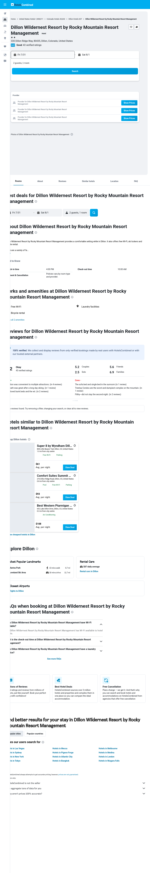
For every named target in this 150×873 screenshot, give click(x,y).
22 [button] (49, 105)
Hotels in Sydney (24, 758)
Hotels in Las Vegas (25, 754)
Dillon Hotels (84, 19)
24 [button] (63, 105)
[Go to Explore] (5, 38)
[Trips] (5, 46)
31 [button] (63, 112)
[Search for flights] (5, 13)
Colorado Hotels (63, 19)
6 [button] (35, 91)
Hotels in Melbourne (111, 754)
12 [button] (28, 98)
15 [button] (49, 98)
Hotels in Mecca (66, 754)
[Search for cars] (5, 26)
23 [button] (56, 105)
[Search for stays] (5, 20)
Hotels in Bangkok (67, 766)
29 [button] (49, 112)
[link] (32, 537)
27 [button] (35, 112)
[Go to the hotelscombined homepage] (22, 4)
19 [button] (28, 105)
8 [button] (49, 91)
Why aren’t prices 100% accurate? (81, 799)
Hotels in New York (25, 762)
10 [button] (63, 91)
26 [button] (28, 112)
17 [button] (63, 98)
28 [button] (42, 112)
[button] (5, 4)
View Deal (80, 470)
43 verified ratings (42, 47)
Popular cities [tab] (24, 739)
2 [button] (56, 84)
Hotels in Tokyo (23, 766)
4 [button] (70, 84)
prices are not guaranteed (78, 780)
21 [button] (42, 105)
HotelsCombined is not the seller (81, 788)
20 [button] (35, 105)
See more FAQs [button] (61, 661)
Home (23, 19)
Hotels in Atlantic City (69, 762)
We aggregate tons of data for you (81, 794)
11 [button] (70, 91)
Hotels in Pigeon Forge (69, 758)
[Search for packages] (5, 32)
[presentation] (82, 137)
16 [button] (56, 98)
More (18, 256)
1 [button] (49, 84)
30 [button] (56, 112)
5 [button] (28, 91)
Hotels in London (110, 762)
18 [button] (70, 98)
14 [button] (42, 98)
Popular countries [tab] (45, 739)
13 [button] (35, 98)
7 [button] (42, 91)
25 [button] (70, 105)
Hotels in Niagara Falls (112, 766)
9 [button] (56, 91)
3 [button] (63, 84)
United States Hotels (37, 19)
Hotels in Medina (110, 758)
